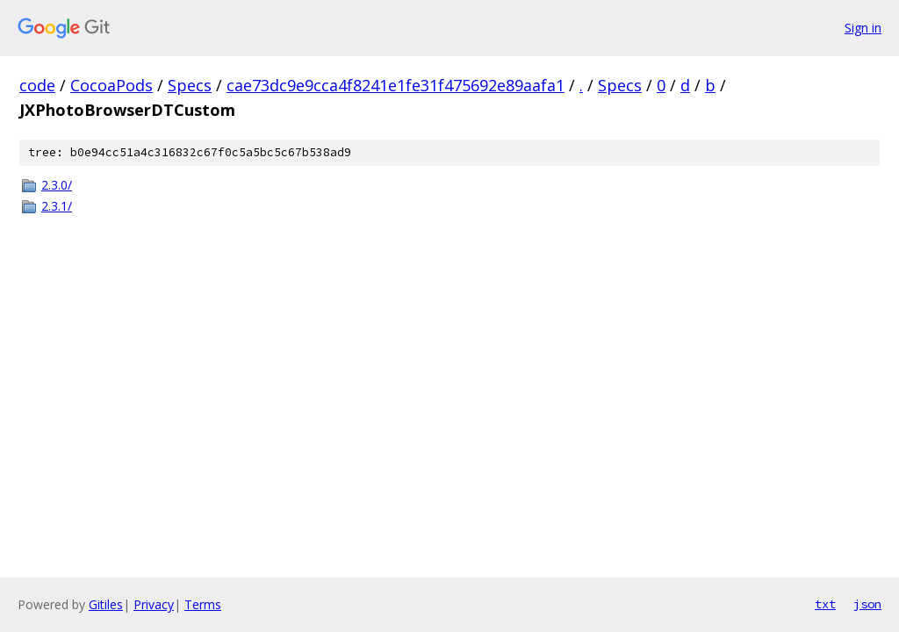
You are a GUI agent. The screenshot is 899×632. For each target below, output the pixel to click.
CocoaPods (111, 85)
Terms (202, 604)
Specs (190, 85)
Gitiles (106, 604)
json (867, 604)
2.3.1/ (56, 206)
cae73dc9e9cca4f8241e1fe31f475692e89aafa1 (396, 85)
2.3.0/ (56, 184)
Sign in (863, 27)
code (37, 85)
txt (825, 604)
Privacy (153, 604)
